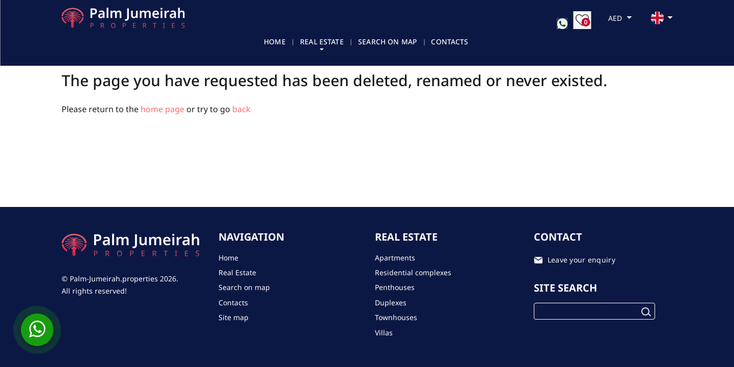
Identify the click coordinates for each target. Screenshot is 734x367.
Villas (384, 332)
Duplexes (390, 302)
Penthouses (395, 287)
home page (162, 109)
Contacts (447, 42)
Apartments (395, 258)
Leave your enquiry (581, 260)
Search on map (385, 42)
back (241, 109)
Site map (234, 317)
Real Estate (318, 42)
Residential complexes (413, 272)
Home (271, 42)
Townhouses (396, 317)
